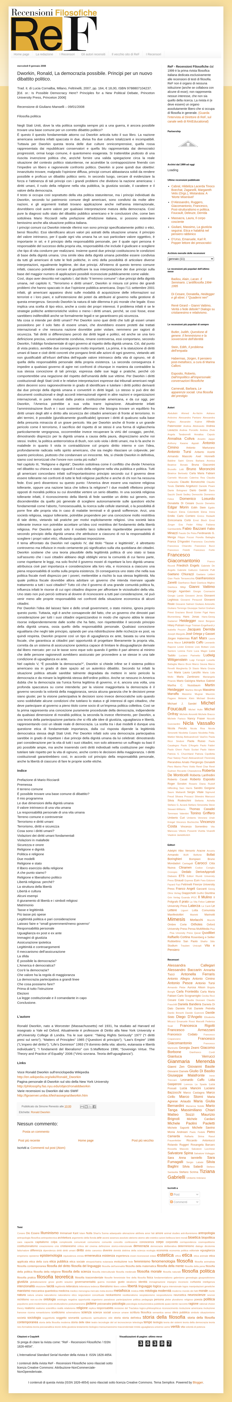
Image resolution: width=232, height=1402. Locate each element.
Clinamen (185, 867)
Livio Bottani (202, 647)
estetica (165, 1255)
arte (99, 1237)
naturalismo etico (67, 1295)
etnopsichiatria (94, 1261)
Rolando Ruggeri (178, 1144)
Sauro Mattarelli (176, 792)
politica (209, 1299)
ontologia (50, 1299)
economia (162, 1250)
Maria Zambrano (188, 676)
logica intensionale (172, 1286)
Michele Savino (203, 1127)
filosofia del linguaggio (86, 1266)
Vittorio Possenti (188, 831)
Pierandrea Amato (178, 762)
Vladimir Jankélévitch (179, 835)
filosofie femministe (114, 1277)
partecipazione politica (128, 1299)
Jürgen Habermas (179, 638)
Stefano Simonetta (198, 805)
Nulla (89, 1233)
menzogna (84, 1291)
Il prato (184, 901)
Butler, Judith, (189, 335)
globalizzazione (38, 1282)
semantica (158, 1312)
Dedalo (186, 872)
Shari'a (97, 1233)
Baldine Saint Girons (180, 460)
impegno (171, 1282)
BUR (186, 855)
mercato (94, 1291)
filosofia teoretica (55, 1277)
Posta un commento (36, 1131)
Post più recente (29, 1140)
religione (82, 1308)
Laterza (194, 906)
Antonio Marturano (200, 447)
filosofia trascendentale (89, 1277)
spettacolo (86, 1318)
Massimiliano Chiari (198, 1110)
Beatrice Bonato (178, 464)
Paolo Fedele (197, 1132)
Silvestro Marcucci (205, 796)
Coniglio (210, 867)
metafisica (122, 1291)
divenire (107, 1250)
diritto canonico (93, 1250)
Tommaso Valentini (178, 813)
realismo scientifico (46, 1308)
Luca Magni (200, 651)
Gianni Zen (176, 1066)
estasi (153, 1256)
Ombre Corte (177, 924)
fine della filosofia (136, 1277)
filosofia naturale (172, 1271)
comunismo (94, 1242)
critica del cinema (87, 1246)
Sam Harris (185, 788)
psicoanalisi (104, 1303)
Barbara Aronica (205, 460)
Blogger (198, 1382)
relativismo (69, 1308)
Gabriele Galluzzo (187, 570)
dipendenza (49, 1250)
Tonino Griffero (202, 813)
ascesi (105, 1237)
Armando (173, 854)
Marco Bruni (184, 664)
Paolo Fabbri (207, 745)
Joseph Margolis (176, 634)
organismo (97, 1299)
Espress (189, 880)
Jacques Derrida (201, 629)
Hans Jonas (191, 616)
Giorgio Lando (176, 595)
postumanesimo (77, 1304)
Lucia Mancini (190, 1088)
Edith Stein (198, 507)
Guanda (185, 897)
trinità (137, 1327)
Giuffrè (200, 893)
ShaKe (204, 941)
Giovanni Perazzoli (191, 599)
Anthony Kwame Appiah (183, 443)
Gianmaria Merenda (191, 1061)
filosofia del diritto (58, 1266)
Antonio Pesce (180, 983)
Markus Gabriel (205, 680)
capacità (28, 1242)
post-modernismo (38, 1304)
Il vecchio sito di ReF (125, 54)
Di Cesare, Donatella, (193, 295)
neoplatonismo (147, 1295)
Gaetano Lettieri (205, 574)
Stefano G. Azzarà (177, 805)
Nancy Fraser (196, 718)
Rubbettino (174, 941)
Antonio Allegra (179, 978)
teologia (158, 1322)
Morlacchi (196, 920)
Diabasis (172, 876)
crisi (57, 1246)
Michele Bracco (206, 714)
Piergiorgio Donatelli (202, 762)
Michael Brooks (206, 698)
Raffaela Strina (194, 1136)
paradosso (109, 1299)
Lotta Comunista (203, 910)
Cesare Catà (176, 1000)
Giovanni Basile (201, 1066)
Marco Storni (191, 1097)
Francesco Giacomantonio (184, 557)
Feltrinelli (186, 884)
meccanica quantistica (44, 1290)
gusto (121, 1281)
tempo (148, 1322)
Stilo (212, 941)
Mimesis (176, 919)
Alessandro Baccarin (185, 970)
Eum (197, 880)
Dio (28, 1233)
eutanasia (108, 1261)
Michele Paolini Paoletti (191, 1123)
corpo (159, 1242)
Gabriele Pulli (207, 570)
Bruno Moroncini (200, 469)
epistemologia (51, 1255)
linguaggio (145, 1286)
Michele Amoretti (188, 714)
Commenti (178, 1202)
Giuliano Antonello (205, 604)
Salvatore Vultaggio (204, 1153)
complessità (65, 1242)
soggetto (61, 1317)
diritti (59, 1250)
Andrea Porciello (189, 430)
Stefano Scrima (188, 1172)
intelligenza (209, 1282)
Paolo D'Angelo (189, 745)
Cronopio (172, 872)
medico (74, 1291)
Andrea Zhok (207, 430)
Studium (172, 945)
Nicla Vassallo (199, 723)
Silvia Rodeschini (179, 800)
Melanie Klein (186, 698)
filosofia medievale (126, 1271)
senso (168, 1312)
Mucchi (211, 920)
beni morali (182, 1237)
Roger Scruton (177, 783)
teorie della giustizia (65, 1327)
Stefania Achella (205, 800)
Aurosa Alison (196, 987)
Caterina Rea (197, 477)
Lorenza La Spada (195, 1084)
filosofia (185, 1261)
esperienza (122, 1255)
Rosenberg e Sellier (203, 937)
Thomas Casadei (202, 809)
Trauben (185, 945)
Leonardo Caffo (192, 642)
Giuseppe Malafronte (186, 1075)
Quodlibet (208, 932)
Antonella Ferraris (198, 974)
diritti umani (69, 1250)
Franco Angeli (185, 888)
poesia (198, 1299)
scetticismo (58, 1312)
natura (21, 1295)
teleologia (138, 1322)
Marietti (194, 914)
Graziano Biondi (184, 612)
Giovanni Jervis (194, 595)
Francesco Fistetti (179, 550)
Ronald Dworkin (40, 1112)
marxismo (23, 1290)
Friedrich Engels (188, 565)
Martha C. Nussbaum (184, 685)
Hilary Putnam (176, 625)
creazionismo (46, 1246)
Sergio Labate (194, 1162)
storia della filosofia (164, 1317)
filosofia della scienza (76, 1271)
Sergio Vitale (195, 792)
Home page (21, 54)
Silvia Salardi (192, 1166)
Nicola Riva (197, 728)
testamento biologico (88, 1327)
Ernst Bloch (200, 520)
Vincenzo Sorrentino (193, 826)
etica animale (201, 1256)
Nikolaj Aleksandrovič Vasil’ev (192, 737)
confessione (131, 1242)
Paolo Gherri (175, 749)
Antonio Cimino (203, 978)
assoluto (123, 1237)
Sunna (105, 1233)
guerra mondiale (107, 1282)
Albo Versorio (186, 850)
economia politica (178, 1250)
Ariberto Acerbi (205, 452)
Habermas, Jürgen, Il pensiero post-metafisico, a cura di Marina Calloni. (193, 362)
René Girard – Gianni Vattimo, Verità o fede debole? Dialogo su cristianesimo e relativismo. (193, 309)
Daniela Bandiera (189, 1004)
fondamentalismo (163, 1277)
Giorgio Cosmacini (204, 591)
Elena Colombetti (189, 512)
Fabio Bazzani (194, 529)
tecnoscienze (125, 1322)
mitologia (151, 1290)
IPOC (194, 897)
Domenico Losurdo (197, 499)
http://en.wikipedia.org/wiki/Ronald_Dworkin (49, 1077)
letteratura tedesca (89, 1286)
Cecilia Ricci (208, 996)
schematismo (73, 1312)
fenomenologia (163, 1261)
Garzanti (202, 888)
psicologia (118, 1303)
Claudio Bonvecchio (192, 481)
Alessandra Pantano (190, 417)
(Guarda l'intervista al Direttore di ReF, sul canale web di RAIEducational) (189, 117)
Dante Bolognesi (177, 490)
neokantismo (113, 1295)
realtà (60, 1308)
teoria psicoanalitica (43, 1327)
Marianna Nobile (195, 1106)
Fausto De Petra (188, 533)
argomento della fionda (84, 1237)
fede (130, 1261)
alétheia (140, 1233)
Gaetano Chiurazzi (181, 574)
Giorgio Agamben (179, 591)
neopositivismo (164, 1295)
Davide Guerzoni (194, 1013)
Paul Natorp (174, 758)
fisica (150, 1277)
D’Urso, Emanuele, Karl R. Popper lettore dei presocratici (191, 241)
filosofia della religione (47, 1271)
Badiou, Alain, (191, 282)
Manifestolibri (175, 914)
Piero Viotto (188, 766)
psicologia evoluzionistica (139, 1304)
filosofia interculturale (103, 1271)
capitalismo (42, 1242)
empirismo (22, 1256)
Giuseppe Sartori (196, 608)
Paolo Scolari (191, 749)
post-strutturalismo (58, 1304)
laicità (50, 1286)
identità (143, 1281)
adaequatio (115, 1233)
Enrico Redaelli (206, 516)
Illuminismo (50, 1233)
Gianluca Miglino (206, 582)
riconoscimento (170, 1308)
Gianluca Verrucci (191, 1056)
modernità (164, 1290)
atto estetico (152, 1237)
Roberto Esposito (202, 779)
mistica (135, 1291)
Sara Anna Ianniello (185, 1157)
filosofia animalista (205, 1261)
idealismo (132, 1282)
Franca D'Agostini (179, 541)
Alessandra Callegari (191, 965)
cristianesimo (68, 1246)
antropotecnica (49, 1237)
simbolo (195, 1312)
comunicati (79, 1242)
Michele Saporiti (178, 1127)
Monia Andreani (178, 1132)
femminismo (142, 1261)
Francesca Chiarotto (180, 546)
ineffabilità (195, 1282)
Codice (199, 867)
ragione (193, 1303)
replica (92, 1308)
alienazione (128, 1233)
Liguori (184, 910)
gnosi (51, 1282)
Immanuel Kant (69, 1233)
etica (187, 1255)
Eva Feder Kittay (190, 524)
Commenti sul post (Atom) (48, 1147)
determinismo (186, 1246)
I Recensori (67, 54)
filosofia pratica (26, 1277)
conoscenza (146, 1242)
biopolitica (208, 1237)
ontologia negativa (67, 1299)
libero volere (120, 1286)
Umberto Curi (176, 817)
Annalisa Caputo (204, 434)
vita (183, 1326)
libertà (132, 1286)
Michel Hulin (195, 709)
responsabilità (105, 1308)
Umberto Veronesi (197, 817)
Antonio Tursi (179, 452)
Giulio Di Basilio (202, 1071)
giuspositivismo (206, 1277)
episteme (34, 1256)
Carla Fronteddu (187, 991)
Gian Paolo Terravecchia (181, 578)
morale (203, 1290)
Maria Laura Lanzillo (187, 672)
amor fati (149, 1233)
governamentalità (85, 1281)
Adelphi (172, 850)
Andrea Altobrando (194, 426)
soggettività (49, 1318)
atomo (141, 1237)
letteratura (72, 1286)
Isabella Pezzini (176, 629)
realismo (30, 1308)
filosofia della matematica (141, 1266)
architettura (64, 1237)
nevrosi (211, 1295)
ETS (182, 876)
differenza (36, 1250)
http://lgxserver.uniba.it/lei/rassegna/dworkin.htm (52, 1095)
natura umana (35, 1295)
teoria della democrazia (195, 1322)
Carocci (201, 863)
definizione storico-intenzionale (115, 1246)
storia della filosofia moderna (54, 1322)
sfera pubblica (181, 1312)
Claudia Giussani (195, 1000)
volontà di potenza (195, 1327)
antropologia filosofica (28, 1237)
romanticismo (43, 1312)
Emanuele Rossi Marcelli (190, 1021)
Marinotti (210, 914)
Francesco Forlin (204, 550)
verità (175, 1327)
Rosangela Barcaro (203, 1144)
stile (110, 1318)
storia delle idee (80, 1322)
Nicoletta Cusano (188, 732)
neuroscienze (197, 1295)
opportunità (84, 1299)
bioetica (194, 1237)
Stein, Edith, (187, 348)
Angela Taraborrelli (179, 434)
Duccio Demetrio (205, 503)
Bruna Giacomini (203, 464)
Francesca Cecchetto (203, 541)
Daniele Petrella (204, 1008)
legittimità (60, 1286)
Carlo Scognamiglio (189, 995)
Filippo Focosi (186, 537)
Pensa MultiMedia (198, 928)
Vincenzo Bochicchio (187, 822)
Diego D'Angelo (189, 1017)
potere (91, 1303)
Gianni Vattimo (202, 587)
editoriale (194, 1250)
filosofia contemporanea (31, 1266)
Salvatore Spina (180, 1153)
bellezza (170, 1237)
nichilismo (23, 1299)
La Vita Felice (197, 901)
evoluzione (120, 1261)
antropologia (206, 1233)
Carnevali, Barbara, (192, 392)
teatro (94, 1322)
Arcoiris (211, 850)
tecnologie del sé (107, 1322)
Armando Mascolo (180, 456)
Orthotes (197, 924)
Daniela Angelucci (186, 486)
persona (159, 1299)
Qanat (197, 933)
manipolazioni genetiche (202, 1286)
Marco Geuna (199, 664)
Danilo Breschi (176, 1013)
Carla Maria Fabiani (202, 473)
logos (185, 1286)
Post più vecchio (143, 1140)
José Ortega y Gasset (200, 633)
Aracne (201, 850)
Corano (21, 1233)
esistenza (108, 1255)
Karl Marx (199, 638)
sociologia (34, 1317)
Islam (82, 1233)
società (21, 1317)
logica (157, 1286)
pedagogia (147, 1299)
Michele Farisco (177, 718)
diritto (80, 1250)
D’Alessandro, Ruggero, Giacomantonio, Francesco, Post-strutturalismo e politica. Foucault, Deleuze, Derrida (190, 207)
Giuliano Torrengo (177, 608)
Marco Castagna (194, 1092)
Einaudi (179, 880)
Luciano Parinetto (189, 655)
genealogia (191, 1277)
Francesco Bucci (205, 546)
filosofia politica (198, 1271)
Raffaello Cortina (179, 937)
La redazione (44, 54)
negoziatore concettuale (91, 1295)
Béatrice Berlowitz (178, 473)
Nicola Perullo (177, 728)
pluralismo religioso (182, 1299)
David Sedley (183, 494)
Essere (35, 1233)
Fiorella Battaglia (205, 537)
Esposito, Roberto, (191, 377)
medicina (63, 1290)
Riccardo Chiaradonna (189, 771)
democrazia (141, 1246)
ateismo (133, 1237)
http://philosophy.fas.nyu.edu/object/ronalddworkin (53, 1086)
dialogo (199, 1246)
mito (141, 1290)
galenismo (179, 1277)
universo (158, 1327)
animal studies (172, 1233)
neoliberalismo (130, 1295)
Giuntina (210, 893)
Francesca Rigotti (197, 1026)
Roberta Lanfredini (202, 775)
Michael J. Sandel (182, 703)
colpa (54, 1242)
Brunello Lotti (176, 469)
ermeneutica (93, 1255)
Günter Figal (201, 612)
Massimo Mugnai (192, 694)
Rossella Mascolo (178, 1149)
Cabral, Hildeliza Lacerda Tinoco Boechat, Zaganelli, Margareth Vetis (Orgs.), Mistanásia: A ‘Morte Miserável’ (193, 191)
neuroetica (180, 1295)
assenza (114, 1237)
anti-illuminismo (189, 1233)
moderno (177, 1291)
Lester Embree (185, 647)
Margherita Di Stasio (187, 668)
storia (117, 1317)
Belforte (198, 855)
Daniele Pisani (207, 486)
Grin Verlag (174, 897)
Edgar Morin (178, 507)
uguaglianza (147, 1327)
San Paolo (190, 941)
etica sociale (77, 1261)
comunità (106, 1242)
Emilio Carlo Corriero (181, 515)
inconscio (183, 1282)
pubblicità (159, 1304)
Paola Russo (196, 741)
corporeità (172, 1242)
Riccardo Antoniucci (200, 1140)
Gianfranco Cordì (202, 1052)
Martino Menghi (193, 690)
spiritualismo (100, 1318)
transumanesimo (108, 1327)
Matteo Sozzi (181, 1114)
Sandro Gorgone (204, 788)
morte (212, 1291)
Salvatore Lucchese (203, 1149)
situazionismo (207, 1312)
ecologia (151, 1250)
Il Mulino (205, 897)
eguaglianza (207, 1250)
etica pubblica (58, 1261)
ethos (178, 1256)
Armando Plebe (176, 987)
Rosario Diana (197, 783)
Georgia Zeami (189, 1047)
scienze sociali (102, 1312)
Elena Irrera (208, 512)
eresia (80, 1256)
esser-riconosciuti (139, 1256)
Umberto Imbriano (196, 1178)
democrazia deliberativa (164, 1246)
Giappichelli (189, 893)
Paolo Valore (207, 749)
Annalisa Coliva (181, 439)
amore (159, 1233)
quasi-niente (171, 1304)
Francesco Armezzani (191, 1030)
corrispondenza (188, 1242)
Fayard (171, 884)
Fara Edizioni (208, 880)
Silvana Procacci (184, 796)
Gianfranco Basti (187, 582)
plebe (168, 1299)
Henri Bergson (206, 621)
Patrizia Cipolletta (205, 754)
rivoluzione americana (191, 1308)
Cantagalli (187, 863)
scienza (86, 1312)
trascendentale (125, 1327)
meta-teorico (106, 1291)
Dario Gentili (198, 490)
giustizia (22, 1281)
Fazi (178, 884)
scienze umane (120, 1312)
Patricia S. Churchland (181, 754)
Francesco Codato (182, 1034)
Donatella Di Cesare (181, 503)
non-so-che (36, 1299)
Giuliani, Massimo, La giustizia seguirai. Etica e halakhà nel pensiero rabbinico (191, 230)
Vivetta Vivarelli (206, 831)
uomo (167, 1327)
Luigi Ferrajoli (197, 660)
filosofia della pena (195, 1266)
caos (19, 1242)
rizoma (31, 1312)
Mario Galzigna (186, 680)
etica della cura (38, 1261)
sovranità (73, 1317)
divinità (117, 1250)
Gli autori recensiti (93, 54)
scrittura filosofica (140, 1312)
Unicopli (197, 945)
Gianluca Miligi (177, 587)
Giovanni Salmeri (185, 604)
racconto (183, 1304)
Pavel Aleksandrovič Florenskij (198, 758)
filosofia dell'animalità (113, 1266)
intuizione (41, 1286)
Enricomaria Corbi (179, 520)
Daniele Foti (184, 1008)
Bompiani (195, 859)
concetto (118, 1242)
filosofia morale (149, 1271)
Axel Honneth (205, 456)
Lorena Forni (185, 651)
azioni (162, 1237)
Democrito (197, 494)
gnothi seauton (64, 1282)
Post (175, 1194)
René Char (202, 766)
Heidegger (187, 621)
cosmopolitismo (206, 1242)
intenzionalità (26, 1286)
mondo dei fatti (190, 1291)
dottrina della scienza (133, 1250)
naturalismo (50, 1295)
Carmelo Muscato (178, 477)
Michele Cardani (201, 1119)
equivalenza (69, 1256)
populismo (22, 1304)
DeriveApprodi (205, 872)
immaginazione (157, 1282)
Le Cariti (206, 906)
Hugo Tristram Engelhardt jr (200, 625)
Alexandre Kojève (191, 421)
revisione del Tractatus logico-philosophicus (137, 1308)
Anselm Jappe (206, 439)
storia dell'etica (131, 1317)
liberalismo (106, 1286)
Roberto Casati (177, 779)
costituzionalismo (27, 1246)
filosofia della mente (170, 1266)
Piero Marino (175, 766)
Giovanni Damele (178, 1071)
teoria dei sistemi (172, 1322)
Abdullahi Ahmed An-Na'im (185, 413)
